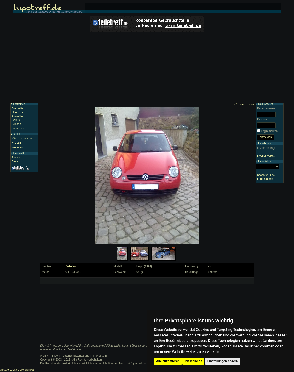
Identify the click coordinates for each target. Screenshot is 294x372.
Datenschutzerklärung (75, 355)
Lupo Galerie (265, 178)
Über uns (17, 112)
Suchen (16, 124)
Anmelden (18, 116)
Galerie (16, 120)
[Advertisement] (147, 68)
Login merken (269, 131)
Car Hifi (16, 143)
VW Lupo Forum (22, 138)
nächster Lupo (266, 175)
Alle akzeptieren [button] (168, 361)
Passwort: (263, 119)
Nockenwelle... (266, 155)
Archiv (44, 355)
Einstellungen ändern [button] (222, 361)
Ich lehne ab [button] (193, 361)
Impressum (18, 128)
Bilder (55, 355)
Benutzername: (266, 108)
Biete (15, 161)
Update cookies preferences (17, 369)
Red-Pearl (71, 266)
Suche (16, 157)
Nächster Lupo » (244, 104)
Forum (16, 133)
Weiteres (17, 147)
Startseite (17, 108)
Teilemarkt (18, 153)
